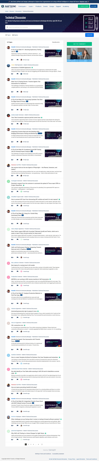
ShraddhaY (14, 196)
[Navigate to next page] (42, 444)
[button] (83, 6)
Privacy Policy (71, 459)
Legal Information (80, 459)
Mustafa (13, 47)
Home (6, 11)
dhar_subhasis (15, 262)
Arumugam (14, 180)
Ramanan (13, 165)
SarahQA (13, 354)
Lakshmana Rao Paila (16, 368)
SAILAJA (13, 322)
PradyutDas (14, 276)
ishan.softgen (14, 228)
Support (58, 6)
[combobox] (24, 27)
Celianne (13, 308)
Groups (52, 6)
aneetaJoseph (14, 115)
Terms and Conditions (91, 459)
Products (38, 6)
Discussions (18, 11)
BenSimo (13, 416)
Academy (66, 6)
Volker (12, 65)
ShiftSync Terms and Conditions (43, 453)
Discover (12, 11)
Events (45, 6)
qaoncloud (14, 430)
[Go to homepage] (9, 6)
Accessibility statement (58, 453)
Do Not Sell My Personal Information (58, 459)
